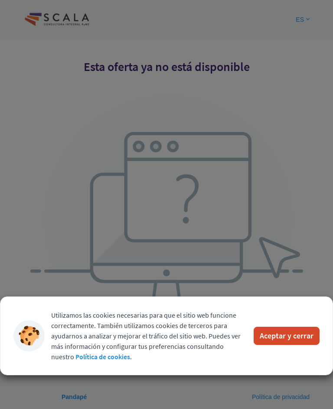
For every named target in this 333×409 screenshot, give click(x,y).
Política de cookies (102, 356)
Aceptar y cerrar (286, 336)
